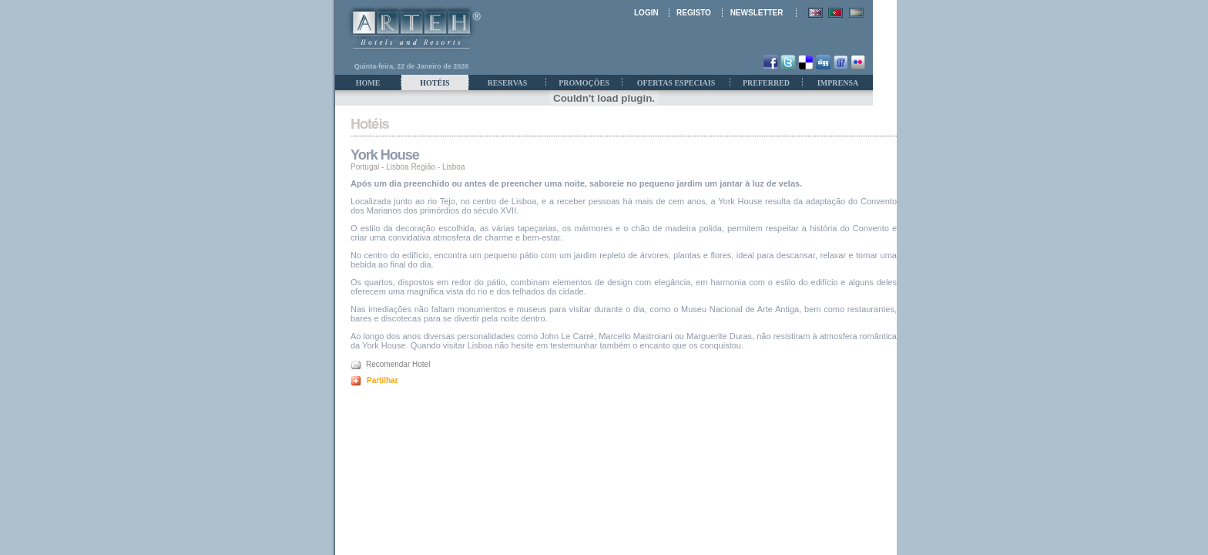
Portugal (365, 167)
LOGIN (646, 12)
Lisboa (453, 167)
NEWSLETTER (757, 12)
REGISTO (693, 12)
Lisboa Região (410, 167)
